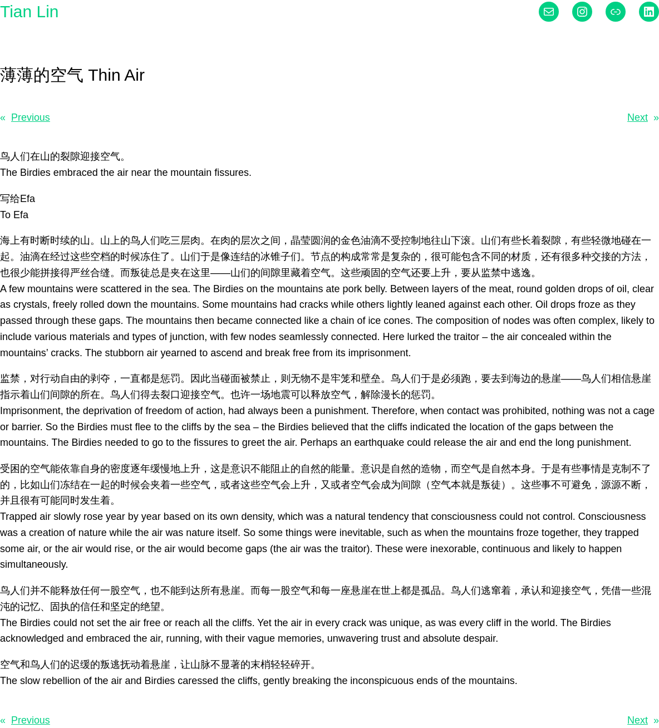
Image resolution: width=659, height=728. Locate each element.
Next (637, 117)
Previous (30, 117)
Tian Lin (29, 11)
